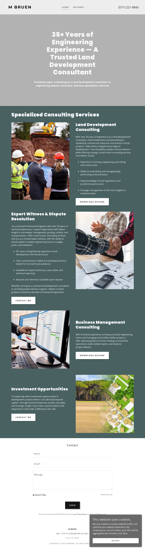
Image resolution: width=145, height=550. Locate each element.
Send (72, 505)
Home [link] (65, 7)
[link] (22, 7)
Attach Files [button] (40, 494)
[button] (34, 494)
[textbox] (72, 453)
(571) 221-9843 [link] (128, 7)
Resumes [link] (78, 7)
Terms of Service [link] (96, 514)
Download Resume (92, 202)
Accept (116, 541)
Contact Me (23, 300)
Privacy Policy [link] (81, 514)
